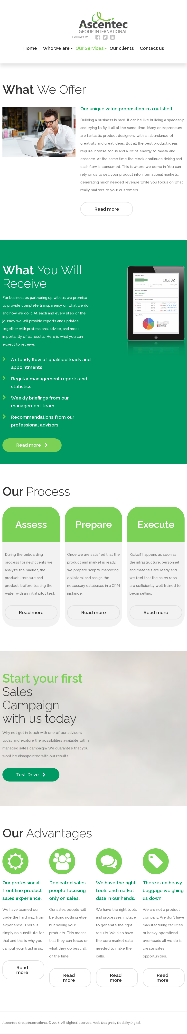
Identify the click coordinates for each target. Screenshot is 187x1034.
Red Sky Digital (128, 1023)
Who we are (56, 48)
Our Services (89, 48)
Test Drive (31, 774)
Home (30, 48)
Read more (106, 209)
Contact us (152, 48)
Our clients (122, 48)
